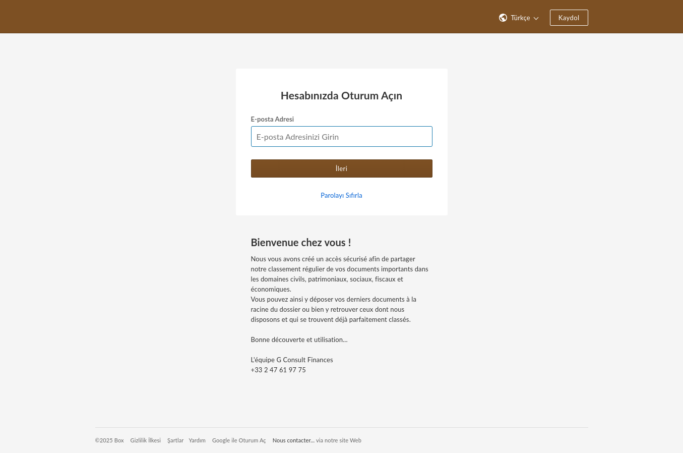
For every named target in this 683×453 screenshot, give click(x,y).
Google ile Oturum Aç (239, 440)
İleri (342, 168)
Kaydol (569, 18)
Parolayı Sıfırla (341, 195)
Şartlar (175, 440)
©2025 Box (109, 440)
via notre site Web (338, 440)
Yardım (197, 440)
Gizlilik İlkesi (146, 440)
